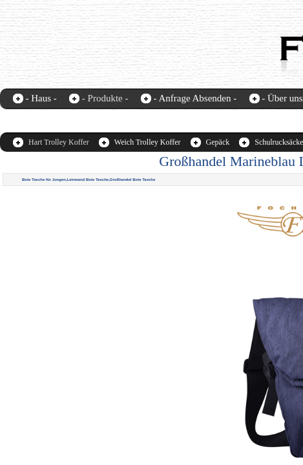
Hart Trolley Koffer (58, 142)
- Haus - (41, 98)
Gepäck (218, 142)
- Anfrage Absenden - (194, 98)
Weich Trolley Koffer (147, 142)
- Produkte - (105, 98)
